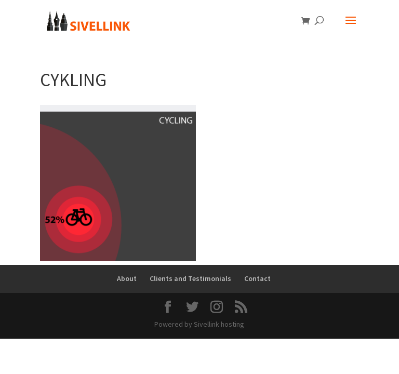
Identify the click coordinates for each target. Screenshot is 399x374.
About (127, 278)
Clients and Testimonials (190, 278)
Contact (257, 278)
